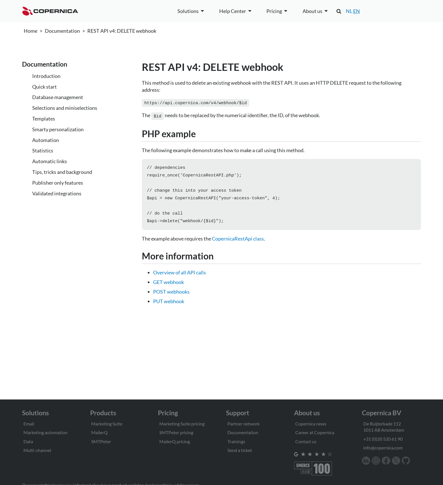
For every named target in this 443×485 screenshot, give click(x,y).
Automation (45, 140)
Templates (43, 118)
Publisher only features (57, 183)
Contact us (305, 441)
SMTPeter (101, 441)
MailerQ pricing (174, 441)
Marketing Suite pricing (182, 423)
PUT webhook (168, 305)
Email (28, 423)
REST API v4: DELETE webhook (121, 31)
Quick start (44, 87)
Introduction (46, 76)
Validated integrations (56, 193)
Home (30, 31)
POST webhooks (171, 295)
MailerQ (99, 432)
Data (28, 441)
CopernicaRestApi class (238, 242)
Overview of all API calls (179, 276)
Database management (57, 97)
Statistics (42, 150)
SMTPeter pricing (176, 432)
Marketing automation (45, 432)
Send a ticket (239, 450)
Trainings (236, 441)
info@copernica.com (383, 447)
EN (356, 11)
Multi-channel (37, 450)
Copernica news (310, 423)
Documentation (62, 31)
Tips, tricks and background (62, 172)
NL (349, 11)
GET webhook (168, 285)
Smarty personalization (58, 129)
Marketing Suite (106, 423)
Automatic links (49, 161)
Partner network (243, 423)
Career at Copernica (314, 432)
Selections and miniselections (64, 108)
